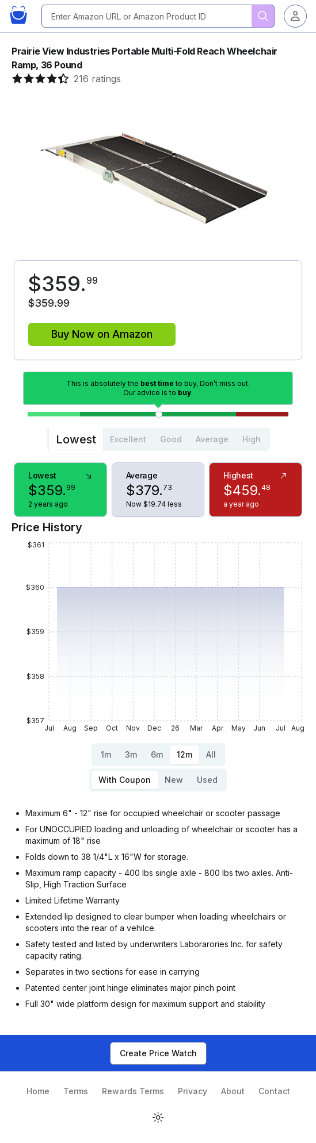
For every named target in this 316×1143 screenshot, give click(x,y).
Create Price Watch (158, 1053)
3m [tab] (131, 754)
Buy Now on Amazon (102, 334)
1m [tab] (106, 754)
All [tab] (211, 754)
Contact (274, 1091)
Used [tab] (207, 780)
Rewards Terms (133, 1091)
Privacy (192, 1091)
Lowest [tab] (76, 439)
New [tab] (174, 780)
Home (38, 1091)
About (233, 1091)
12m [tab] (184, 754)
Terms (75, 1091)
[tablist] (158, 439)
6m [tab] (157, 754)
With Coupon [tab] (124, 780)
